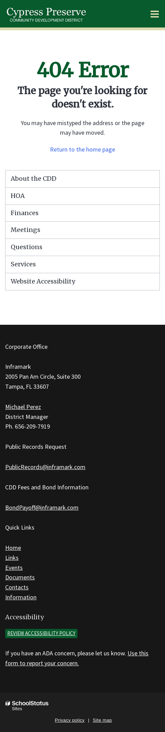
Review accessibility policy (41, 633)
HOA (18, 196)
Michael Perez (23, 407)
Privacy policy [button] (69, 720)
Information (21, 597)
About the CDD (33, 178)
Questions (26, 247)
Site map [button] (102, 720)
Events (14, 568)
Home (13, 548)
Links (12, 558)
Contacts (17, 587)
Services (23, 264)
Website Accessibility (43, 281)
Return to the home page (82, 149)
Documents (20, 577)
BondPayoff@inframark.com (42, 507)
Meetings (25, 230)
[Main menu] (154, 13)
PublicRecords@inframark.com (45, 467)
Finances (25, 213)
